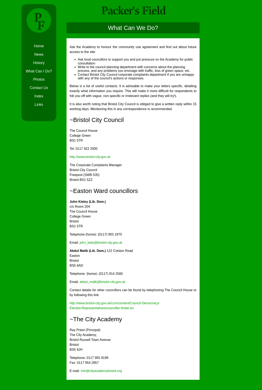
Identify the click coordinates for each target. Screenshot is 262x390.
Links (39, 105)
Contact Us (39, 88)
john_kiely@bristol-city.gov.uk (101, 242)
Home (39, 46)
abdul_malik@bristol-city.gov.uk (102, 282)
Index (38, 96)
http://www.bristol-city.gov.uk (90, 157)
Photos (39, 79)
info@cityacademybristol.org (101, 371)
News (38, 54)
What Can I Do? (39, 71)
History (39, 63)
